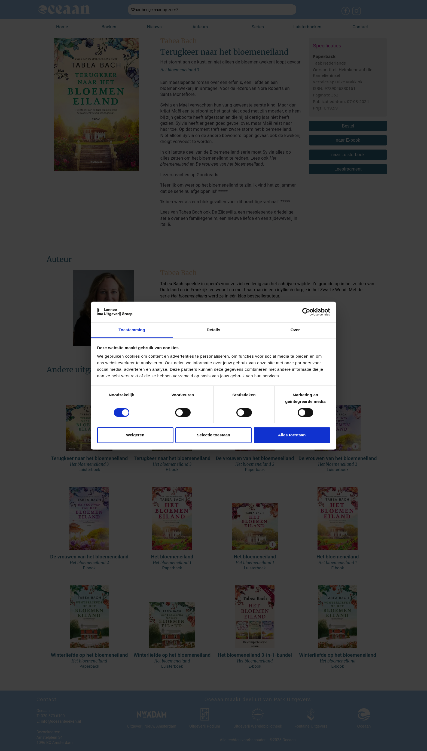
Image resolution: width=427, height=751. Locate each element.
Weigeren (135, 435)
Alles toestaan (292, 435)
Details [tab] (213, 330)
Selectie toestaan (213, 435)
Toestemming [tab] (131, 330)
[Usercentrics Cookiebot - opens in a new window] (306, 312)
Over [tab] (295, 330)
